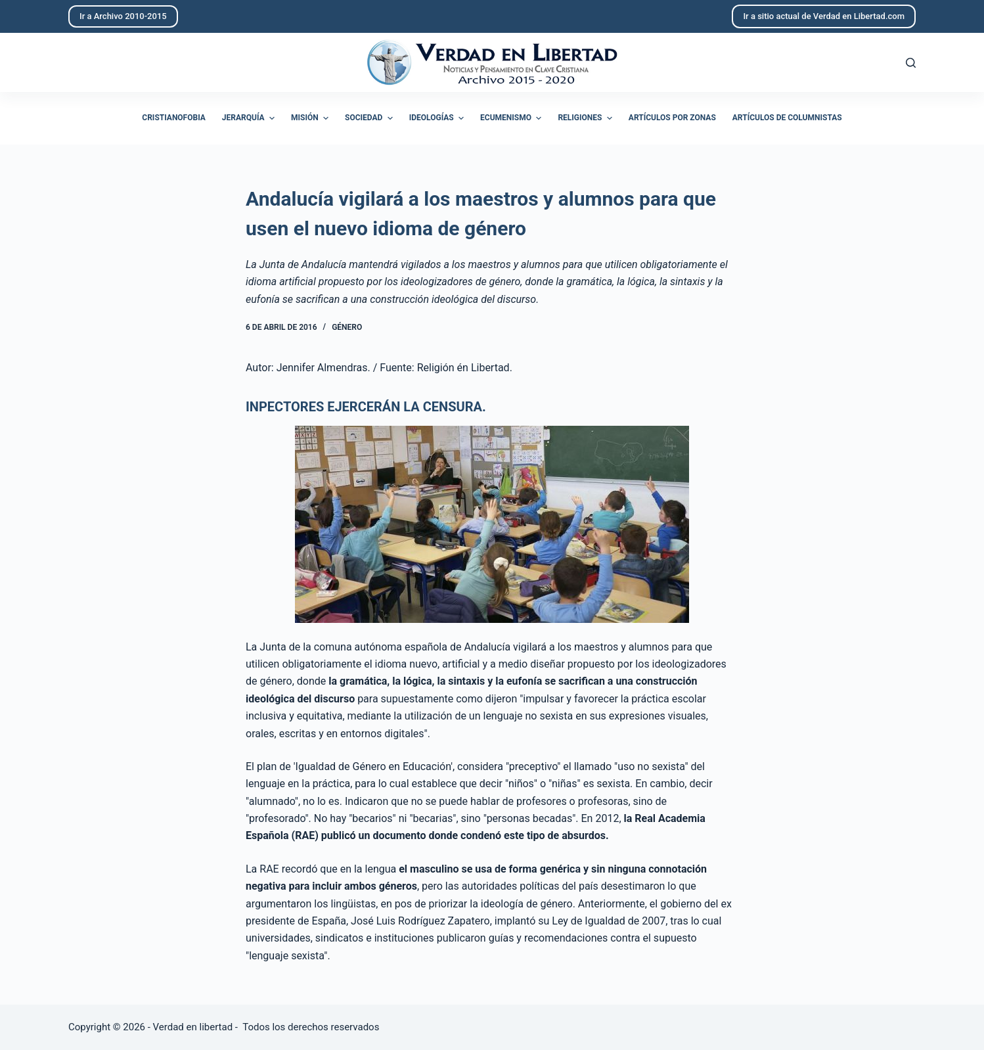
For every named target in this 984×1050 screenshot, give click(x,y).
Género (347, 327)
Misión (311, 118)
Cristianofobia (174, 117)
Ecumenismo (512, 118)
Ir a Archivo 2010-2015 (123, 16)
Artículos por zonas (672, 117)
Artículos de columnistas (787, 117)
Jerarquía (250, 118)
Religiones (586, 118)
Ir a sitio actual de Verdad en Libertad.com (824, 16)
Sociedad (370, 118)
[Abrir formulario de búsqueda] (911, 63)
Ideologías (438, 118)
